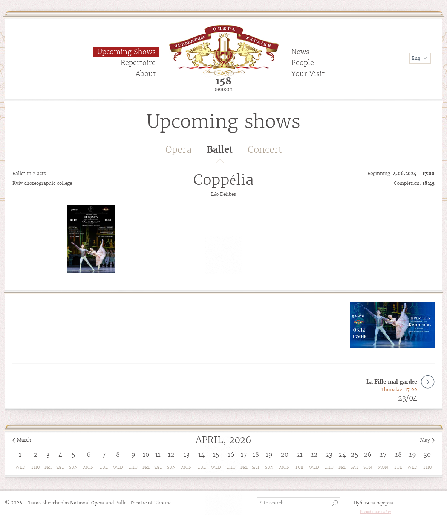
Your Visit (308, 73)
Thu (35, 467)
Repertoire (138, 62)
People (302, 62)
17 (244, 454)
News (300, 51)
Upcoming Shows (126, 51)
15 (216, 454)
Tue (104, 467)
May (425, 440)
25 (354, 454)
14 (201, 454)
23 (328, 454)
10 (146, 454)
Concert (265, 149)
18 (256, 454)
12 (171, 454)
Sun (73, 467)
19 (269, 454)
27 (382, 454)
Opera (178, 149)
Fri (48, 467)
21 (299, 454)
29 (412, 454)
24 (342, 454)
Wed (20, 467)
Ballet (220, 153)
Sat (60, 467)
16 (231, 454)
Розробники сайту (375, 512)
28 (398, 454)
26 (368, 454)
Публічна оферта (373, 503)
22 (314, 454)
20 (284, 454)
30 (427, 454)
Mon (88, 467)
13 (187, 454)
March (24, 440)
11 (158, 454)
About (146, 73)
